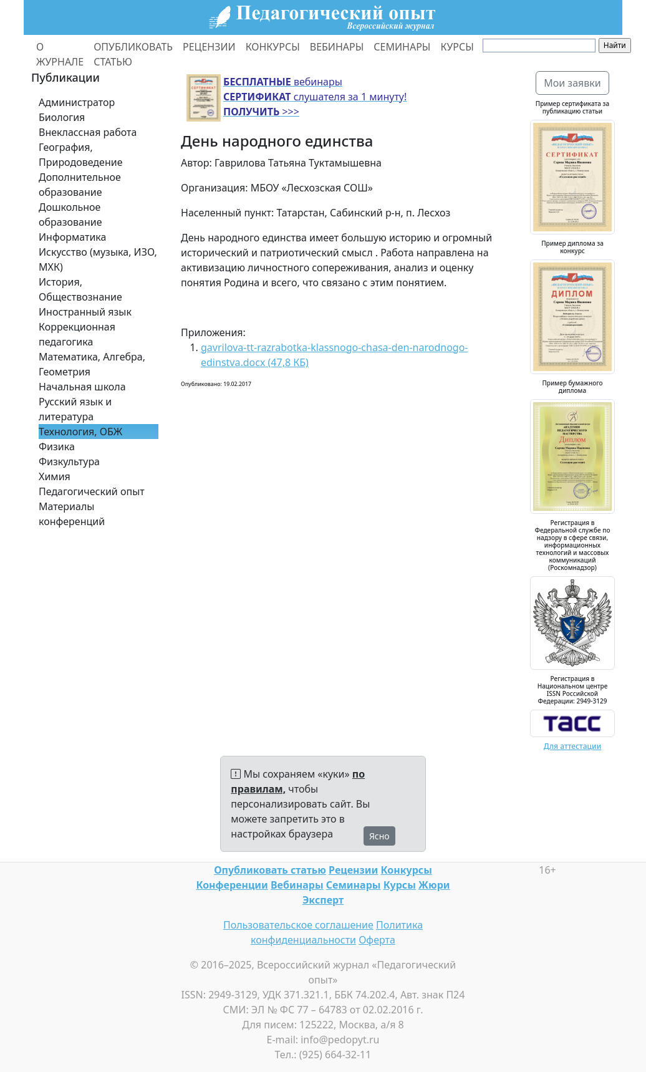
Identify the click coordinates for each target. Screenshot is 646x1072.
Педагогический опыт (92, 491)
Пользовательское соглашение (298, 925)
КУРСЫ (456, 47)
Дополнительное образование (80, 184)
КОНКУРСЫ (273, 47)
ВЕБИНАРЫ (337, 47)
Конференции (232, 885)
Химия (54, 476)
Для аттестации (573, 746)
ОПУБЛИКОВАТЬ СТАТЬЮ (133, 54)
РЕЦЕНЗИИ (209, 47)
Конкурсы (405, 870)
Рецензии (353, 870)
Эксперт (323, 900)
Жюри (434, 885)
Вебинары (297, 885)
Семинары (353, 885)
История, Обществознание (80, 289)
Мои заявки (572, 83)
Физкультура (69, 461)
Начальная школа (82, 387)
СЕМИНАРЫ (402, 47)
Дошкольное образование (70, 214)
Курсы (399, 885)
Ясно (379, 836)
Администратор (77, 102)
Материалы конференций (72, 514)
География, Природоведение (80, 154)
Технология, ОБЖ (80, 431)
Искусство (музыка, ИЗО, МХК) (98, 259)
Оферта (377, 940)
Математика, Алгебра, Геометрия (92, 364)
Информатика (72, 237)
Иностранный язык (85, 312)
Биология (62, 117)
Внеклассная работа (88, 132)
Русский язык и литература (75, 409)
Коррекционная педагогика (77, 334)
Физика (57, 446)
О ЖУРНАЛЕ (60, 54)
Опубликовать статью (270, 870)
